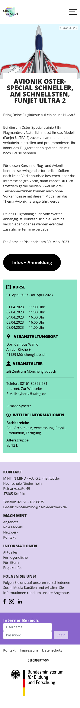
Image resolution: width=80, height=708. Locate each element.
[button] (73, 12)
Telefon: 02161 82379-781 (26, 383)
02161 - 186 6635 (30, 502)
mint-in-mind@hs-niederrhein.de (41, 507)
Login (61, 635)
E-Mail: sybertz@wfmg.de (26, 393)
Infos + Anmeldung (32, 262)
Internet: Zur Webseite (24, 388)
